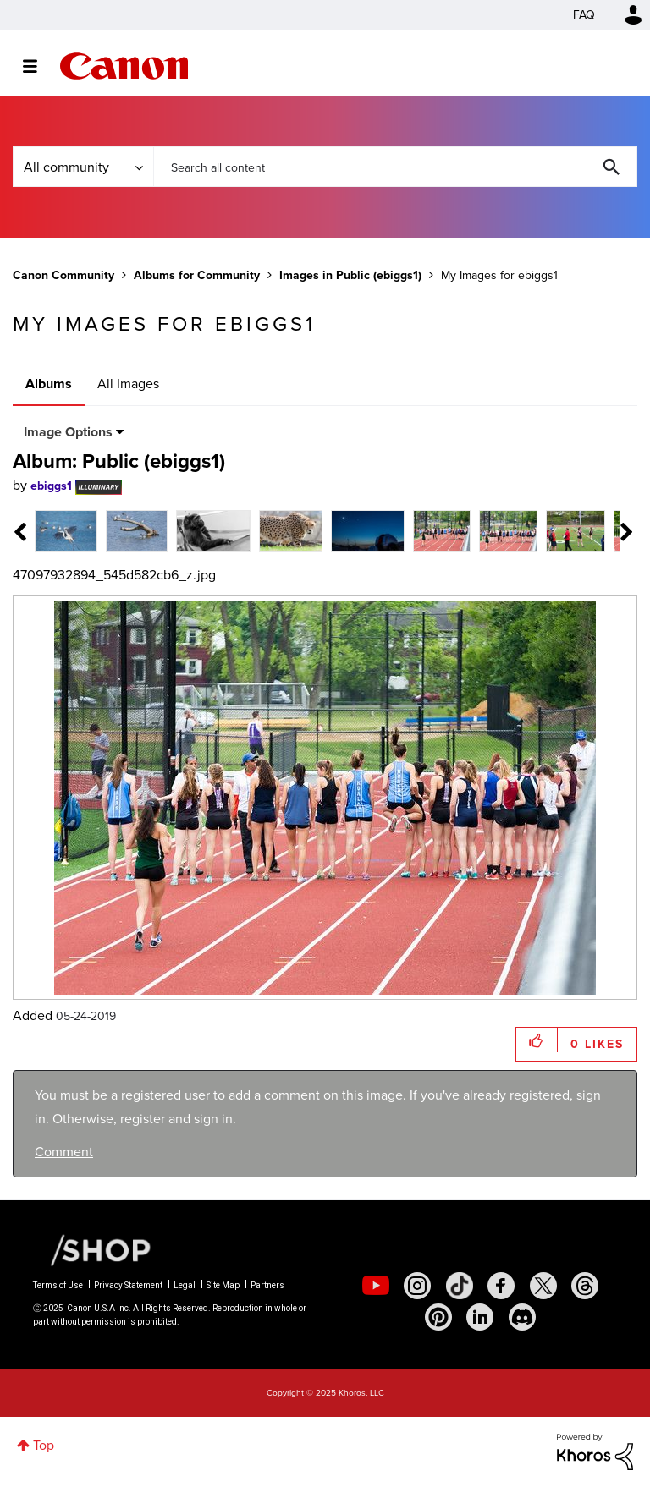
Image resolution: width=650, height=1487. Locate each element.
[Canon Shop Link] (92, 1248)
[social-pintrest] (438, 1317)
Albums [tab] (48, 383)
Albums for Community (197, 275)
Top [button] (43, 1445)
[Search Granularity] (83, 166)
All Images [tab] (128, 383)
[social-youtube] (375, 1285)
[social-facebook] (501, 1285)
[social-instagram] (417, 1285)
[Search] (395, 166)
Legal (185, 1285)
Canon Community (124, 66)
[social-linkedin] (479, 1317)
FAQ (584, 15)
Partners (267, 1285)
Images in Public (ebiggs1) (350, 275)
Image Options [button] (68, 432)
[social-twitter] (543, 1285)
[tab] (66, 530)
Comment (64, 1151)
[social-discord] (522, 1317)
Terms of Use (58, 1285)
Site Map (223, 1285)
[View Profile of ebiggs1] (51, 486)
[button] (537, 1040)
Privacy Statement (128, 1285)
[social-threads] (584, 1285)
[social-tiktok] (459, 1285)
